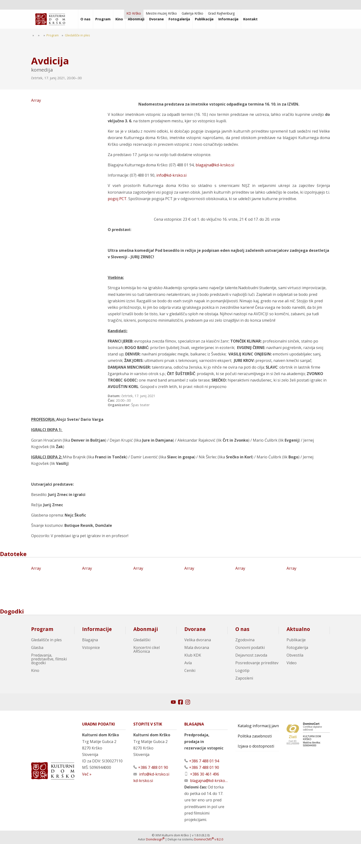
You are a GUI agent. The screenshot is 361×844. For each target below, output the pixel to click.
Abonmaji (145, 629)
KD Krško (133, 13)
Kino (35, 670)
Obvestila (295, 655)
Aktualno (298, 629)
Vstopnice (91, 647)
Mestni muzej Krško (161, 13)
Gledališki (141, 639)
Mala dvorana (196, 647)
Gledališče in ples (46, 639)
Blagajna (90, 639)
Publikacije (296, 639)
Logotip (242, 670)
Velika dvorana (197, 639)
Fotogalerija (297, 647)
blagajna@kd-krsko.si (215, 165)
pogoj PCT (117, 198)
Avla (188, 662)
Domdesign (155, 839)
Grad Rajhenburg (221, 13)
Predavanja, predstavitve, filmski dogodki (49, 659)
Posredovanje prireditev (256, 662)
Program (42, 629)
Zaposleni (244, 678)
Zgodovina (244, 639)
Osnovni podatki (250, 647)
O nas (242, 629)
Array (67, 136)
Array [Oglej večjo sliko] (52, 583)
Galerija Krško (192, 13)
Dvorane (195, 629)
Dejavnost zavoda (251, 655)
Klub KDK (192, 655)
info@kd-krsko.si (171, 175)
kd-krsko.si (143, 780)
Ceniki (189, 670)
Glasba (37, 647)
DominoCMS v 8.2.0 (208, 839)
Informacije (97, 629)
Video (292, 662)
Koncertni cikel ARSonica (146, 649)
